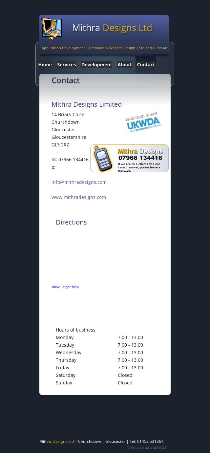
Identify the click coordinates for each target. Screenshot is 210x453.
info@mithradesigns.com (79, 182)
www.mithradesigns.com (79, 197)
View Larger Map (65, 287)
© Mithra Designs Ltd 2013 (146, 447)
